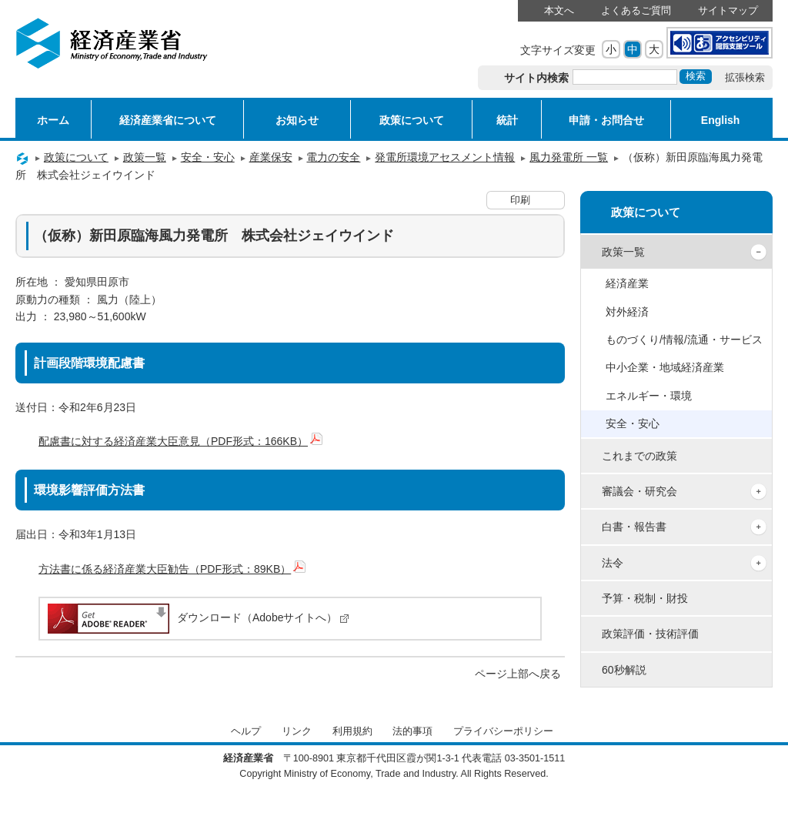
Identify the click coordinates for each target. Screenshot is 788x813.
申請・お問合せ (606, 120)
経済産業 (627, 283)
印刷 (520, 200)
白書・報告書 (634, 526)
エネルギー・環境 (649, 396)
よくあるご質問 (636, 10)
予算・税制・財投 (645, 598)
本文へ (559, 10)
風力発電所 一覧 (568, 157)
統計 (507, 120)
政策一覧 (144, 157)
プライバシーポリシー (503, 731)
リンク (297, 731)
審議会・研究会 (639, 491)
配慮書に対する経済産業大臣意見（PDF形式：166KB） (180, 441)
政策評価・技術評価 (650, 633)
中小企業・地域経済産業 (665, 367)
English (720, 120)
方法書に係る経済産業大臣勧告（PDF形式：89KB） (172, 569)
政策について (411, 120)
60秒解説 (624, 670)
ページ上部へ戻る (518, 673)
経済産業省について (167, 120)
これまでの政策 (639, 456)
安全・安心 (208, 157)
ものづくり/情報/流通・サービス (684, 339)
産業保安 (270, 157)
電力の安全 (333, 157)
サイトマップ (728, 10)
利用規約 (352, 731)
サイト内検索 (536, 78)
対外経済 (627, 312)
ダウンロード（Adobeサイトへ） (197, 617)
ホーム (53, 120)
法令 (612, 563)
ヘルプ (246, 731)
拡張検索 (745, 77)
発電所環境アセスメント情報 (445, 157)
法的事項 (412, 731)
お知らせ (297, 120)
